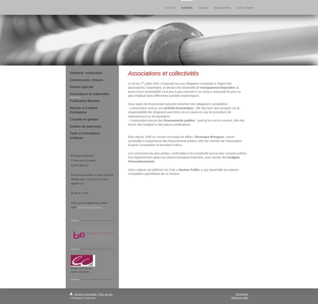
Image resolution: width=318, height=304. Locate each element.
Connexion (242, 294)
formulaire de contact (89, 207)
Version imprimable (83, 294)
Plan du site (106, 294)
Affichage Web (239, 297)
